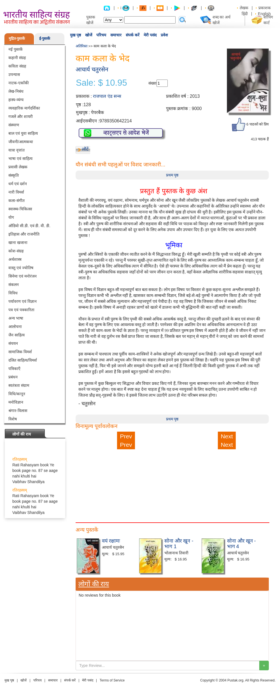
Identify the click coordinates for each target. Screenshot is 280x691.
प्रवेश (164, 35)
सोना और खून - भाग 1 (178, 543)
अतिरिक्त (81, 46)
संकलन (13, 284)
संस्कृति (13, 175)
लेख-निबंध (16, 91)
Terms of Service (112, 680)
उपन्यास (14, 74)
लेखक (244, 8)
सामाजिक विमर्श (20, 352)
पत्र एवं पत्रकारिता (21, 310)
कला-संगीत (16, 200)
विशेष (12, 419)
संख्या (152, 83)
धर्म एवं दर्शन (17, 184)
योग (11, 217)
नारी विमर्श (16, 192)
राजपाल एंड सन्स (107, 96)
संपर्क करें (132, 35)
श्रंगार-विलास (17, 410)
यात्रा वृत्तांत (16, 150)
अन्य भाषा (15, 318)
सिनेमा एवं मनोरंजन (22, 276)
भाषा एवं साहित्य (20, 158)
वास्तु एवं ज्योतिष (20, 268)
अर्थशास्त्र (15, 259)
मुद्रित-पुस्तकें (17, 38)
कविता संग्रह (17, 66)
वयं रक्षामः (111, 541)
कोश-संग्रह (16, 251)
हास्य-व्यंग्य (16, 99)
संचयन (13, 343)
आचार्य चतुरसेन (92, 69)
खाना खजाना (17, 242)
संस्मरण (13, 125)
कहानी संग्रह (17, 57)
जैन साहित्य (16, 335)
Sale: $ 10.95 (101, 83)
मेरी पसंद (150, 35)
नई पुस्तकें (15, 49)
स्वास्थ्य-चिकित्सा (20, 209)
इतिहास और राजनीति (23, 234)
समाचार (116, 35)
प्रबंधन (13, 377)
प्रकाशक (264, 8)
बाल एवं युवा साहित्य (23, 133)
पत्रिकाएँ (14, 368)
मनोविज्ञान (15, 402)
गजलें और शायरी (20, 116)
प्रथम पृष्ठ (172, 175)
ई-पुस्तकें (44, 38)
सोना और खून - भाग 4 (241, 543)
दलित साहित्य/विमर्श (22, 360)
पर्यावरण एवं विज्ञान (22, 301)
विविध (13, 293)
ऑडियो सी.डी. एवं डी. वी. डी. (29, 226)
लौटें (85, 149)
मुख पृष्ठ (75, 35)
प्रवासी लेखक (17, 167)
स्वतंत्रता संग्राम (18, 385)
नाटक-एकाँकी (18, 83)
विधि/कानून (16, 394)
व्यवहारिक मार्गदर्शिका (24, 108)
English (264, 13)
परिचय (101, 35)
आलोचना (15, 326)
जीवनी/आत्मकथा (20, 141)
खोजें (88, 35)
